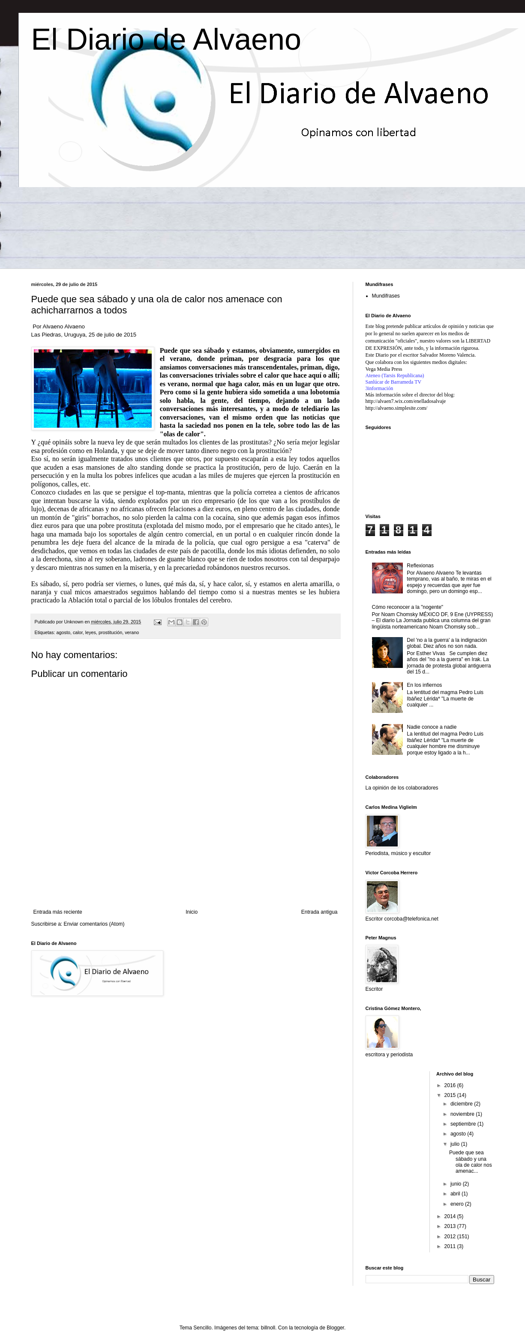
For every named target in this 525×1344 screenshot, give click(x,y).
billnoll (268, 1328)
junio (456, 1184)
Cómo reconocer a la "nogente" (408, 607)
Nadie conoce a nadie (431, 727)
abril (456, 1194)
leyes (90, 632)
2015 (450, 1095)
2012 (450, 1237)
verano (132, 632)
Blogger (335, 1328)
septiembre (463, 1124)
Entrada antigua (319, 912)
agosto (63, 632)
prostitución (110, 632)
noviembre (463, 1114)
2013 (450, 1226)
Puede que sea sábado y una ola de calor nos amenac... (470, 1162)
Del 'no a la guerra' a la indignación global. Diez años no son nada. (447, 643)
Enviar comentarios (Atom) (94, 924)
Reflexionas (420, 566)
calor (78, 632)
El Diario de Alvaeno (166, 39)
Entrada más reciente (57, 912)
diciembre (462, 1104)
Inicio (192, 912)
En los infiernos (424, 685)
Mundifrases (386, 296)
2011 (450, 1246)
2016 (450, 1085)
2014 (450, 1216)
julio (455, 1144)
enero (457, 1204)
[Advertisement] (185, 885)
